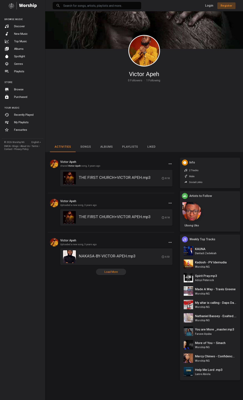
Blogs (15, 146)
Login (209, 5)
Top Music (16, 41)
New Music (16, 34)
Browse (14, 89)
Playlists (14, 71)
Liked (151, 146)
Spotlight (15, 56)
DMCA (7, 146)
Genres (14, 64)
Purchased (16, 97)
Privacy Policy (21, 149)
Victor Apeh (144, 74)
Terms (35, 146)
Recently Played (19, 115)
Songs (85, 146)
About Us (25, 146)
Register (226, 5)
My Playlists (17, 122)
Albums (14, 49)
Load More (111, 272)
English (35, 142)
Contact (8, 149)
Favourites (16, 130)
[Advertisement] (144, 110)
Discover (15, 26)
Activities (63, 146)
